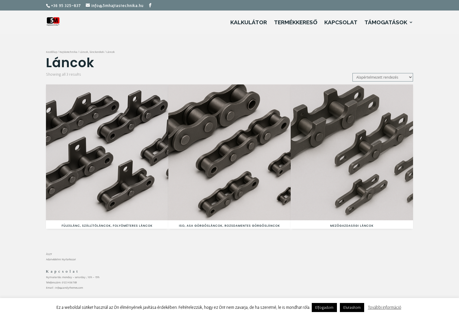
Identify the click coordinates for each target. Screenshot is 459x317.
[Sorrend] (382, 77)
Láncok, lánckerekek (92, 52)
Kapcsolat (340, 22)
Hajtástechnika (68, 52)
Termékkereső (295, 22)
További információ (384, 307)
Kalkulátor (248, 22)
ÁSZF (49, 254)
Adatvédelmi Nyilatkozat (61, 259)
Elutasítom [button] (352, 307)
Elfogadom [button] (324, 307)
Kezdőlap (51, 52)
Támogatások (385, 22)
